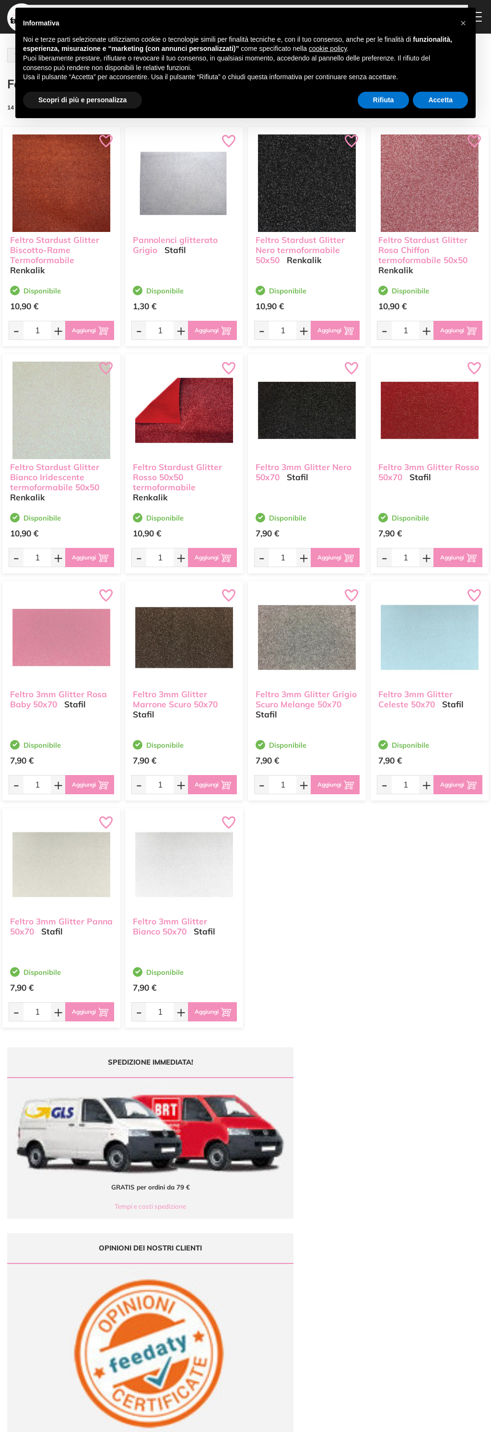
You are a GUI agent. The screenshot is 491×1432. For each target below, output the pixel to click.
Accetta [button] (440, 100)
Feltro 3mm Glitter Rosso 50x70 (428, 467)
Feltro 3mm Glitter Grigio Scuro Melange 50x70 (306, 694)
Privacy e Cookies (316, 1323)
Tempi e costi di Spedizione (314, 1302)
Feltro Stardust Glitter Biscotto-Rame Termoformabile (54, 245)
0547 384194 (161, 1319)
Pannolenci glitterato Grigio (175, 240)
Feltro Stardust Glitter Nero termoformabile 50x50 (300, 245)
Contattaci (225, 1319)
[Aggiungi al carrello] (86, 330)
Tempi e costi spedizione (59, 1144)
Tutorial (222, 1292)
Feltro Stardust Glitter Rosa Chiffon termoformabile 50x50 (423, 245)
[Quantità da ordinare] (34, 330)
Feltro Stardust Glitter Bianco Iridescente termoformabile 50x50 (54, 472)
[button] (463, 23)
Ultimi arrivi (227, 1273)
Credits (377, 1419)
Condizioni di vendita (321, 1314)
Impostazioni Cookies (321, 1332)
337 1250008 (161, 1347)
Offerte (221, 1282)
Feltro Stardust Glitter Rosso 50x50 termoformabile (177, 472)
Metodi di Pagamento (322, 1289)
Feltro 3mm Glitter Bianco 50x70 (170, 921)
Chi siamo (225, 1301)
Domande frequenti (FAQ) (319, 1277)
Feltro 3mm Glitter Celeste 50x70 (415, 694)
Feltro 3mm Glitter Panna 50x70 (61, 921)
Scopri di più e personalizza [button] (82, 100)
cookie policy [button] (328, 48)
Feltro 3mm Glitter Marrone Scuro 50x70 (175, 694)
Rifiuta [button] (383, 100)
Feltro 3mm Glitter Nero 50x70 (303, 467)
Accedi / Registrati (236, 1310)
